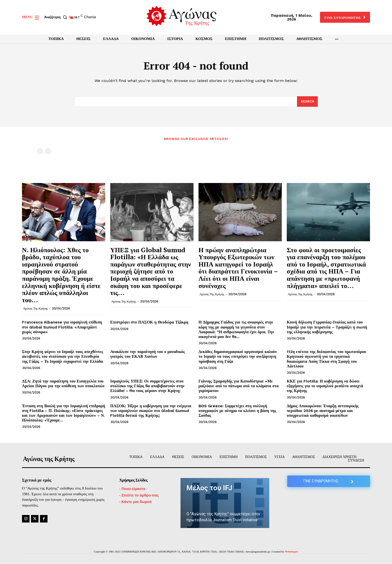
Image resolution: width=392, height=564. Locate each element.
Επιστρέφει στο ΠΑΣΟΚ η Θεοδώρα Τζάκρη (149, 322)
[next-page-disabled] (48, 151)
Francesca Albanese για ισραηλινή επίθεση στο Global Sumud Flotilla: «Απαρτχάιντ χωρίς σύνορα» (62, 327)
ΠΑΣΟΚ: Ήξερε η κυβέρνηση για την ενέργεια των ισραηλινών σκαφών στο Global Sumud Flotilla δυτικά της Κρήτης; (150, 411)
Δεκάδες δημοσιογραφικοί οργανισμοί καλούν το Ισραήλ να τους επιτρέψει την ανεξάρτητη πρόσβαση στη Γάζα (237, 357)
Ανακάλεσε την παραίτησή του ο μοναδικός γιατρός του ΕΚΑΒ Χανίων (147, 354)
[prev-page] (40, 151)
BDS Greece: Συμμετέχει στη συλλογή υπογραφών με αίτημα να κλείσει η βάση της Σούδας (237, 411)
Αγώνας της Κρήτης (35, 308)
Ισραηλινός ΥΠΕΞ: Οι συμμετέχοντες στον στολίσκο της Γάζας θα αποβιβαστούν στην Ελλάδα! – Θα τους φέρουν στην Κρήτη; (147, 386)
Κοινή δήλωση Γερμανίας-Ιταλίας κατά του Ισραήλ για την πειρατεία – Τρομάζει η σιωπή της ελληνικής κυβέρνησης (327, 327)
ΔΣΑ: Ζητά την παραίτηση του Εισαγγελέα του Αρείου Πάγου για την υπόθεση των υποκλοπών (63, 383)
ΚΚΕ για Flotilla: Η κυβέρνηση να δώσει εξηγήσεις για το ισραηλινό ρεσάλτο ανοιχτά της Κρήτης (325, 386)
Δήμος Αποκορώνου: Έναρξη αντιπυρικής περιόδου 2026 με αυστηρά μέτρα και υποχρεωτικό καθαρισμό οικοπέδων (322, 411)
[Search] (307, 101)
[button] (56, 17)
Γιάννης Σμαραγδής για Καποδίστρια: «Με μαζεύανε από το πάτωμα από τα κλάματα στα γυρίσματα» (238, 386)
